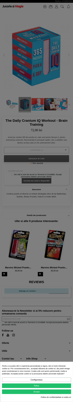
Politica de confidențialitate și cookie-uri (56, 397)
